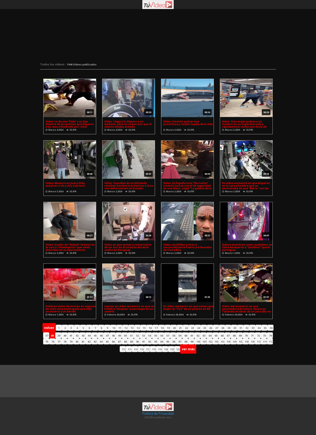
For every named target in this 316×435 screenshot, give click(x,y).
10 (113, 328)
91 (143, 341)
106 (235, 341)
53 (143, 335)
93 (155, 341)
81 (83, 341)
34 (259, 328)
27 (216, 328)
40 (64, 335)
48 (113, 335)
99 (191, 341)
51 (131, 335)
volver (49, 327)
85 (107, 341)
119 (160, 349)
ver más (188, 349)
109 (253, 341)
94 (161, 341)
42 (77, 335)
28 (222, 328)
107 (241, 341)
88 (125, 341)
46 (101, 335)
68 (234, 335)
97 (179, 341)
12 (126, 328)
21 (180, 328)
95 (167, 341)
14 (138, 328)
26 (210, 328)
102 (210, 341)
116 (142, 349)
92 (149, 341)
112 (271, 341)
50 (125, 335)
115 (136, 349)
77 (58, 341)
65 (216, 335)
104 (223, 341)
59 (179, 335)
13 (132, 328)
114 (130, 349)
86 (113, 341)
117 (148, 349)
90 (137, 341)
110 (259, 341)
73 (264, 335)
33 (253, 328)
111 (265, 341)
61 (191, 335)
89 (131, 341)
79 (71, 341)
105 (229, 341)
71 (252, 335)
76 (52, 341)
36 (271, 328)
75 (46, 341)
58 (173, 335)
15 (144, 328)
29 (228, 328)
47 (107, 335)
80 (77, 341)
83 (95, 341)
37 (46, 335)
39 (58, 335)
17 (156, 328)
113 (124, 349)
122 (178, 349)
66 (222, 335)
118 (154, 349)
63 (204, 335)
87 (119, 341)
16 (150, 328)
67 (228, 335)
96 (173, 341)
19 (168, 328)
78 (64, 341)
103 (216, 341)
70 (246, 335)
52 (137, 335)
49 (119, 335)
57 (167, 335)
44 (89, 335)
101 (204, 341)
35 (265, 328)
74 (270, 335)
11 (119, 328)
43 (83, 335)
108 (247, 341)
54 (149, 335)
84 (101, 341)
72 (258, 335)
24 (198, 328)
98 (185, 341)
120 (166, 349)
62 (197, 335)
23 (192, 328)
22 (186, 328)
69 (240, 335)
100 (198, 341)
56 (161, 335)
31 (240, 328)
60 (185, 335)
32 (246, 328)
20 (174, 328)
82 (89, 341)
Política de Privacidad (158, 413)
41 (71, 335)
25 (204, 328)
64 (210, 335)
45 (95, 335)
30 (234, 328)
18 (162, 328)
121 (172, 349)
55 (155, 335)
